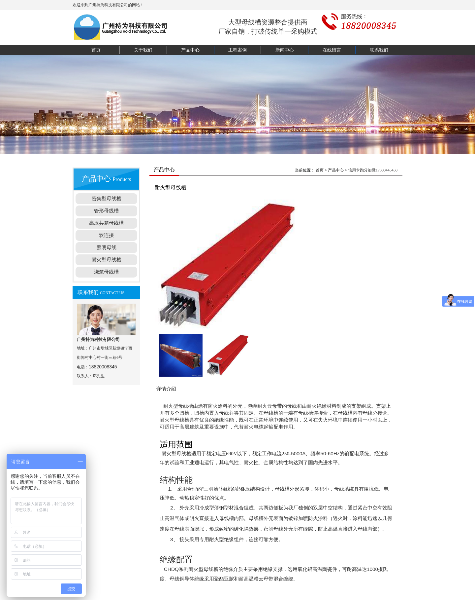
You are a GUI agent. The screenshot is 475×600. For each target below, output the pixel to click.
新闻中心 (284, 50)
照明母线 (106, 247)
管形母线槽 (106, 210)
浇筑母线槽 (106, 272)
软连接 (106, 235)
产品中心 (190, 50)
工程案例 (237, 50)
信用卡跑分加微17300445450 (372, 170)
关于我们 (143, 50)
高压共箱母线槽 (106, 223)
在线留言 (332, 50)
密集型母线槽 (106, 198)
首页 (96, 50)
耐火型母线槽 (106, 259)
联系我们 (379, 50)
